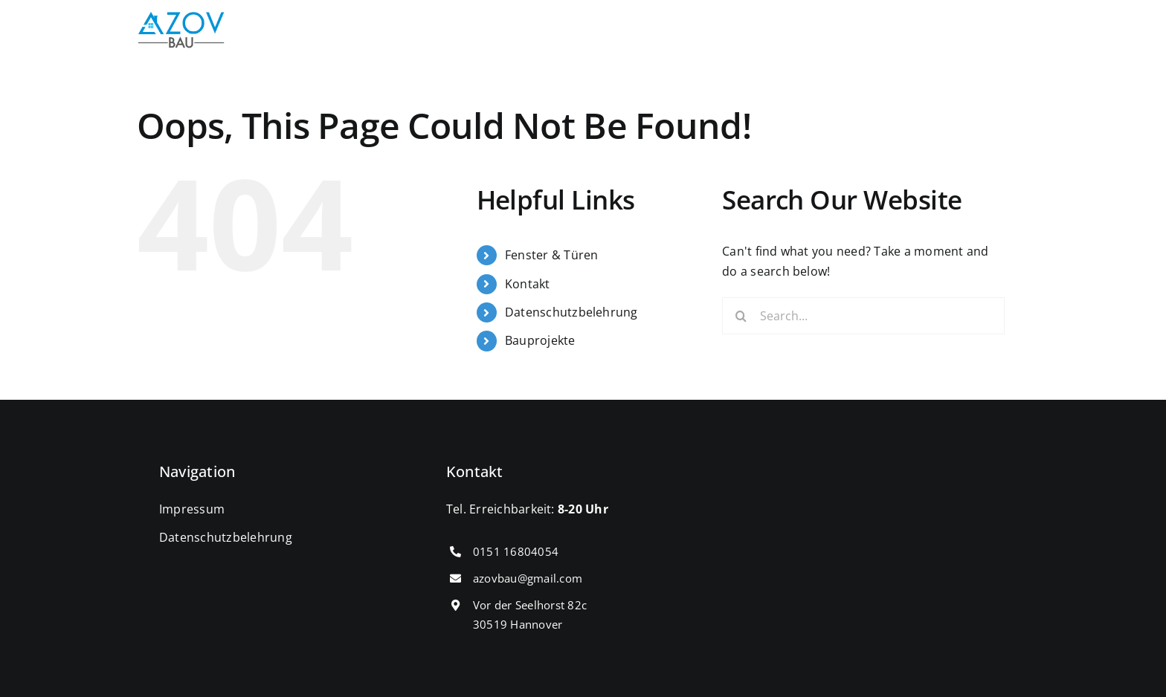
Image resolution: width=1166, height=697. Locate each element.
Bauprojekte (540, 340)
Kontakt (527, 284)
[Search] (740, 315)
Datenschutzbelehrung (571, 312)
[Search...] (863, 315)
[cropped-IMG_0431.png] (181, 18)
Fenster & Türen (552, 255)
